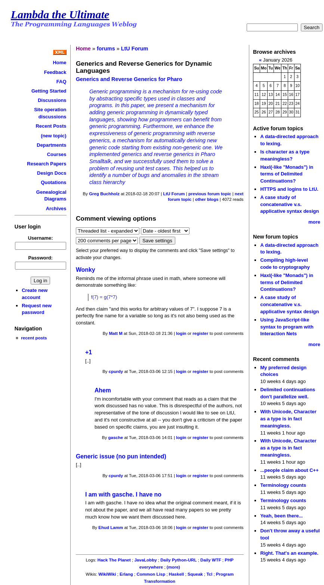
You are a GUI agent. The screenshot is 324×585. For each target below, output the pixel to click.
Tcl (209, 574)
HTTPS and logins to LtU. (289, 189)
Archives (56, 208)
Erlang (126, 574)
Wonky (85, 270)
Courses (57, 154)
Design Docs (51, 173)
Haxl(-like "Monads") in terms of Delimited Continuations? (286, 174)
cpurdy (116, 371)
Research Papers (46, 164)
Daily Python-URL (178, 560)
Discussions (52, 100)
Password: (40, 258)
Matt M (115, 333)
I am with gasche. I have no (123, 494)
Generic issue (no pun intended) (121, 456)
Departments (51, 145)
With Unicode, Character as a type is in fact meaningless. (288, 418)
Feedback (55, 72)
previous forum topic (209, 194)
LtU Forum (134, 49)
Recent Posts (51, 126)
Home (60, 62)
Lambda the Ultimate (60, 14)
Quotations (53, 182)
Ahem (103, 390)
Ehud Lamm (110, 527)
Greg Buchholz (104, 194)
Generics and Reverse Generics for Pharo (129, 79)
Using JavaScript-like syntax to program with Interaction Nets (287, 326)
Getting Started (49, 91)
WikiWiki (107, 574)
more (314, 222)
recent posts (34, 337)
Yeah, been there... (281, 516)
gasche (115, 437)
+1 (88, 352)
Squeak (195, 574)
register (200, 333)
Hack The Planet (114, 560)
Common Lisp (150, 574)
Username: (40, 238)
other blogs (207, 199)
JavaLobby (145, 560)
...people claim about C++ (289, 470)
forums (106, 49)
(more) (173, 567)
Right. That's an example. (289, 553)
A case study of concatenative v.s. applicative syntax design (289, 204)
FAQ (61, 81)
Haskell (176, 574)
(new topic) (53, 136)
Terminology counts (283, 485)
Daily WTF (210, 560)
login (181, 333)
